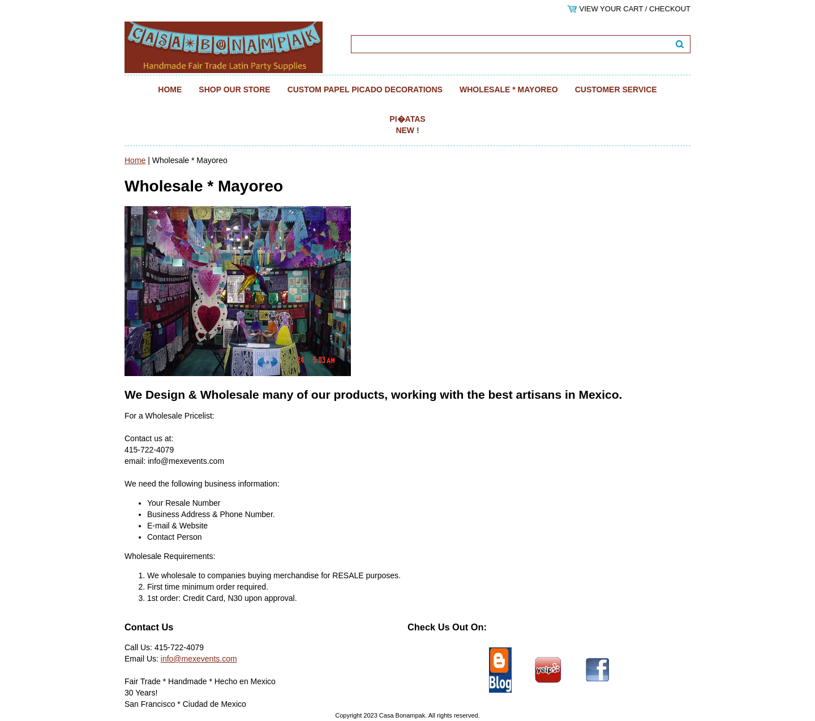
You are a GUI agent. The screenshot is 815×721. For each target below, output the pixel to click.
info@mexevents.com (199, 658)
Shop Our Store (234, 89)
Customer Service (616, 89)
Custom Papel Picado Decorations (365, 89)
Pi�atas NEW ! (407, 124)
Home (170, 89)
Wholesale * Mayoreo (509, 89)
